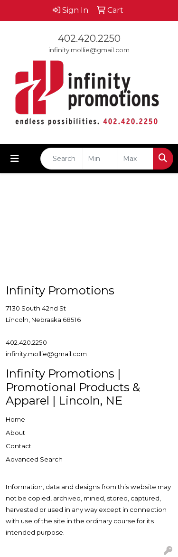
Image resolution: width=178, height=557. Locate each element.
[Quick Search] (61, 159)
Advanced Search (34, 459)
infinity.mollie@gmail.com (89, 50)
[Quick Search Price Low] (100, 159)
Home (15, 419)
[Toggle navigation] (15, 158)
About (15, 432)
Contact (18, 446)
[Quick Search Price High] (135, 159)
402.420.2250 (89, 38)
